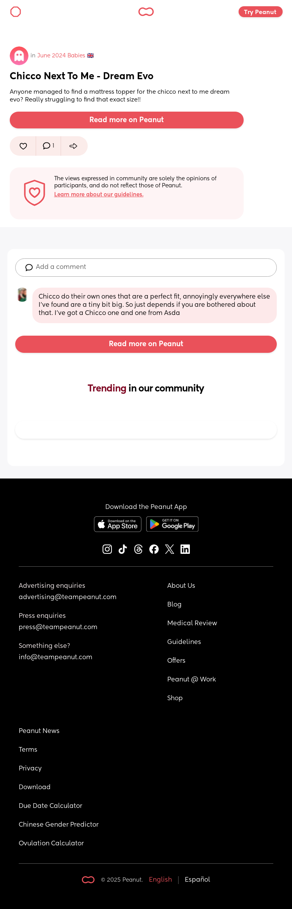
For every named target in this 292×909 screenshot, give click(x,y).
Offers (176, 661)
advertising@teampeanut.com (68, 597)
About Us (181, 586)
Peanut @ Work (191, 680)
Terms (28, 750)
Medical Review (192, 624)
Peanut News (39, 731)
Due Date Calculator (50, 806)
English (160, 880)
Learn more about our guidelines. (98, 194)
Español (197, 880)
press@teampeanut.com (58, 627)
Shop (175, 699)
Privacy (30, 769)
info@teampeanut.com (55, 658)
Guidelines (184, 642)
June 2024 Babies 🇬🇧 (65, 56)
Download (35, 787)
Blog (174, 605)
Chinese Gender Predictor (59, 825)
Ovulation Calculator (51, 844)
